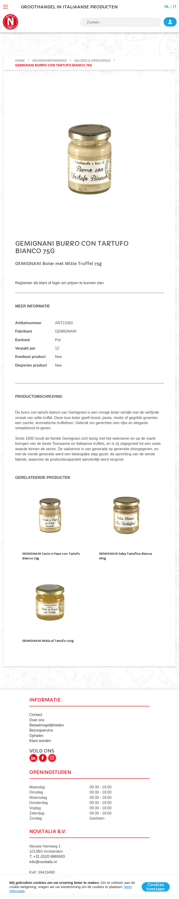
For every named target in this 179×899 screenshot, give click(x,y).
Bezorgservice (41, 728)
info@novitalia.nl (43, 860)
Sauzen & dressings (92, 60)
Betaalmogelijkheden (46, 723)
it (175, 6)
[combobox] (120, 22)
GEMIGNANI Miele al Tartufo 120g (47, 640)
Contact (35, 713)
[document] (89, 887)
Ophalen (36, 734)
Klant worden (40, 739)
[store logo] (10, 22)
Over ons (37, 718)
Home (20, 60)
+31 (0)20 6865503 (49, 854)
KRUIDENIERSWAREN (50, 60)
